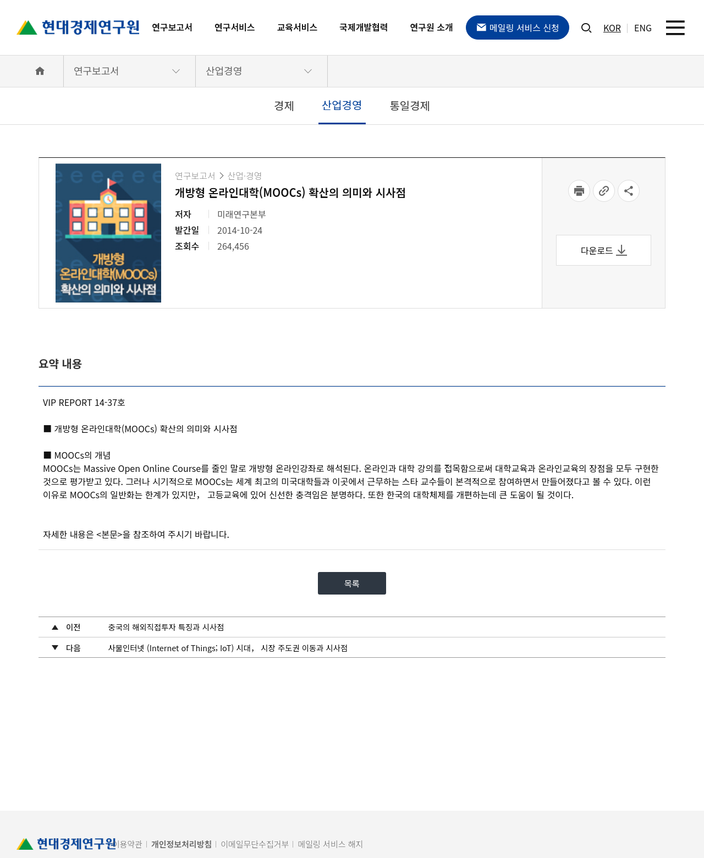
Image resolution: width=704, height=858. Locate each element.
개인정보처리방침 (181, 844)
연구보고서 (172, 27)
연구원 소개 (431, 27)
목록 (351, 585)
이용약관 (127, 844)
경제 (284, 105)
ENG (643, 27)
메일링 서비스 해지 (330, 844)
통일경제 (409, 105)
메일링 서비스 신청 (517, 27)
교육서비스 (297, 27)
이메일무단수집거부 (255, 844)
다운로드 (604, 250)
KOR (612, 27)
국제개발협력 (363, 27)
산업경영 (224, 70)
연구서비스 (235, 27)
